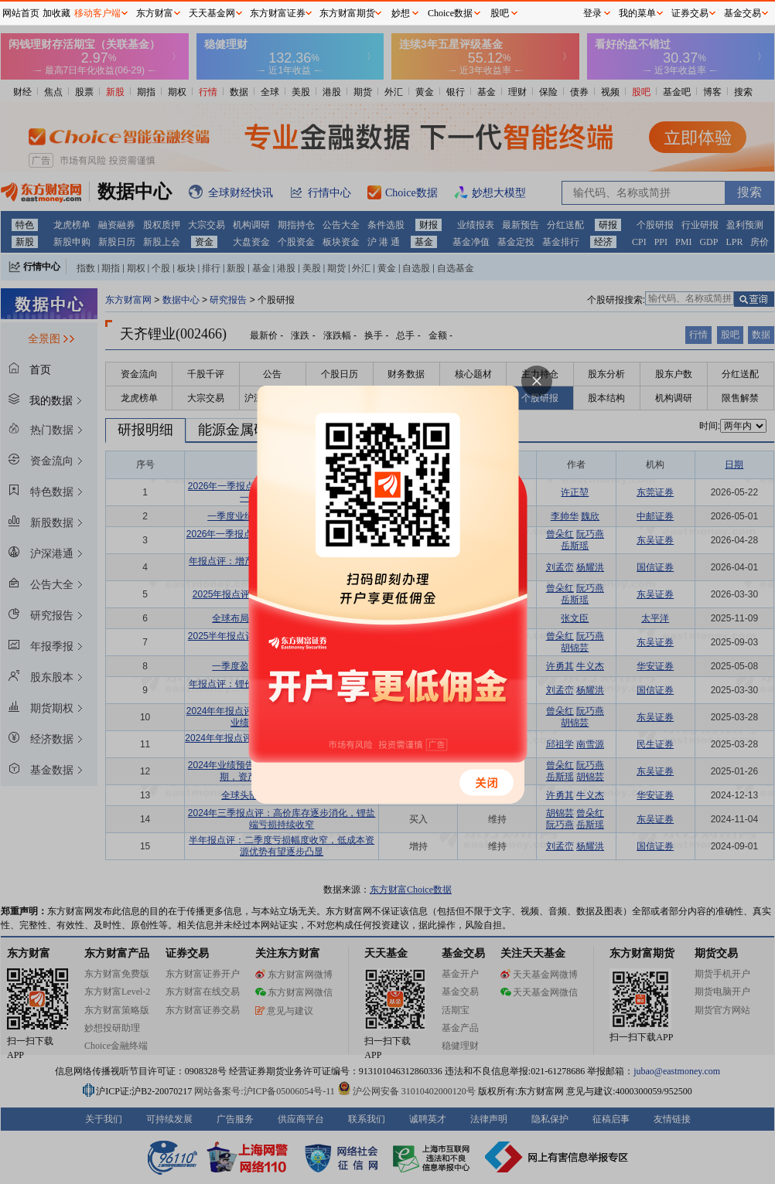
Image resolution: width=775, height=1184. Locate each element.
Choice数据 (450, 13)
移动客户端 (97, 13)
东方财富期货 (347, 13)
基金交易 (742, 13)
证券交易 (689, 13)
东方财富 (154, 13)
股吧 (499, 13)
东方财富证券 (278, 13)
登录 (592, 13)
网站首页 (20, 13)
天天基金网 (212, 13)
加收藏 (56, 13)
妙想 (400, 13)
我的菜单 (637, 13)
